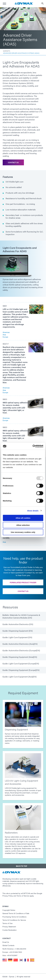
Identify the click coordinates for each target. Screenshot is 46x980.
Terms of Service (23, 895)
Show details (33, 511)
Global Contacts (8, 945)
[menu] (4, 3)
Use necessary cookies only (23, 532)
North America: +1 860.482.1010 (14, 948)
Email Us (5, 942)
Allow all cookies (23, 518)
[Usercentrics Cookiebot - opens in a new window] (32, 446)
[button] (23, 866)
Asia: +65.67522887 (9, 955)
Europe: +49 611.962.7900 (12, 952)
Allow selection (23, 525)
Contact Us (13, 162)
